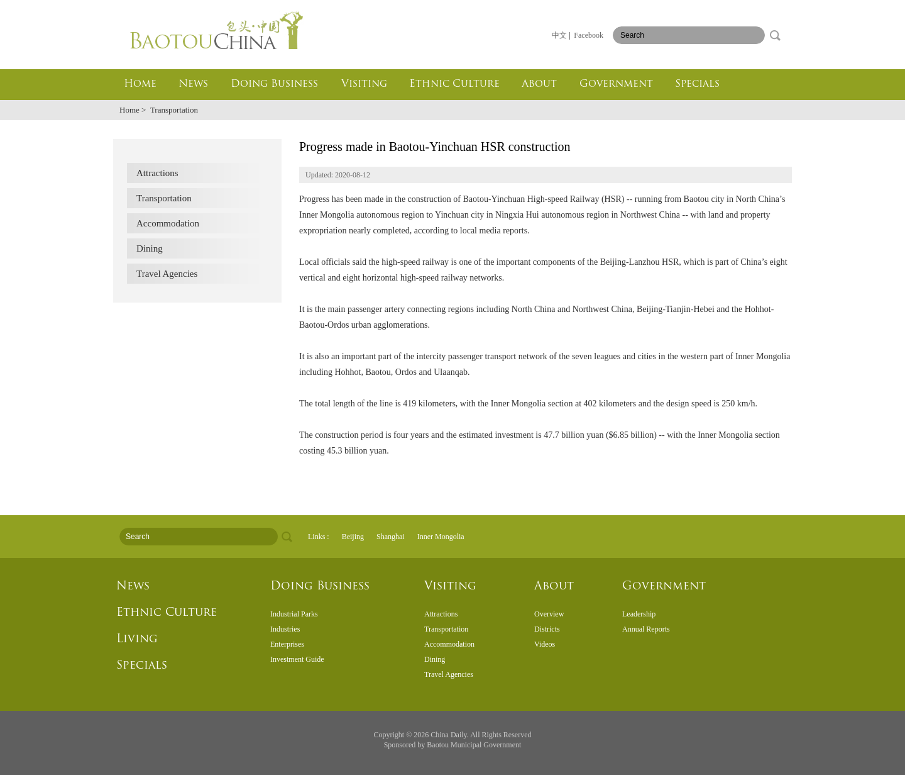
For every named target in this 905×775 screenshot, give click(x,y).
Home (140, 84)
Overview (549, 614)
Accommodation (167, 223)
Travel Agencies (166, 274)
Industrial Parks (294, 614)
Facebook (588, 35)
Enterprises (287, 644)
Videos (544, 644)
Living (137, 639)
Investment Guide (297, 659)
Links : (318, 536)
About (539, 84)
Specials (697, 84)
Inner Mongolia (440, 536)
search (775, 35)
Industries (285, 629)
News (193, 84)
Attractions (157, 173)
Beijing (353, 536)
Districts (547, 629)
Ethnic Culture (454, 84)
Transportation (164, 198)
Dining (149, 248)
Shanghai (390, 536)
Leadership (638, 614)
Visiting (364, 84)
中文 (559, 35)
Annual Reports (646, 629)
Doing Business (274, 84)
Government (616, 84)
